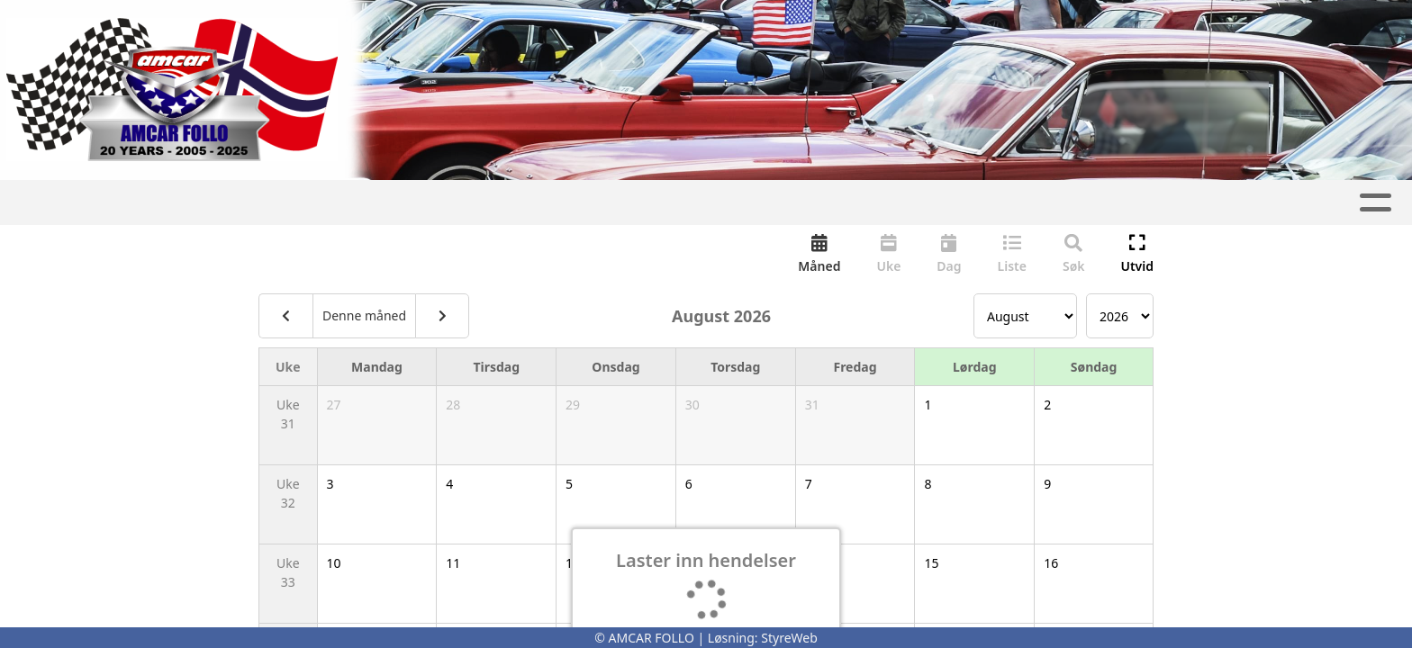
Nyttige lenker (1051, 203)
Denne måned (364, 317)
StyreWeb (789, 637)
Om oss (807, 203)
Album (471, 203)
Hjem (310, 203)
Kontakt (914, 203)
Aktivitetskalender (598, 203)
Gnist (721, 203)
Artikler (387, 203)
